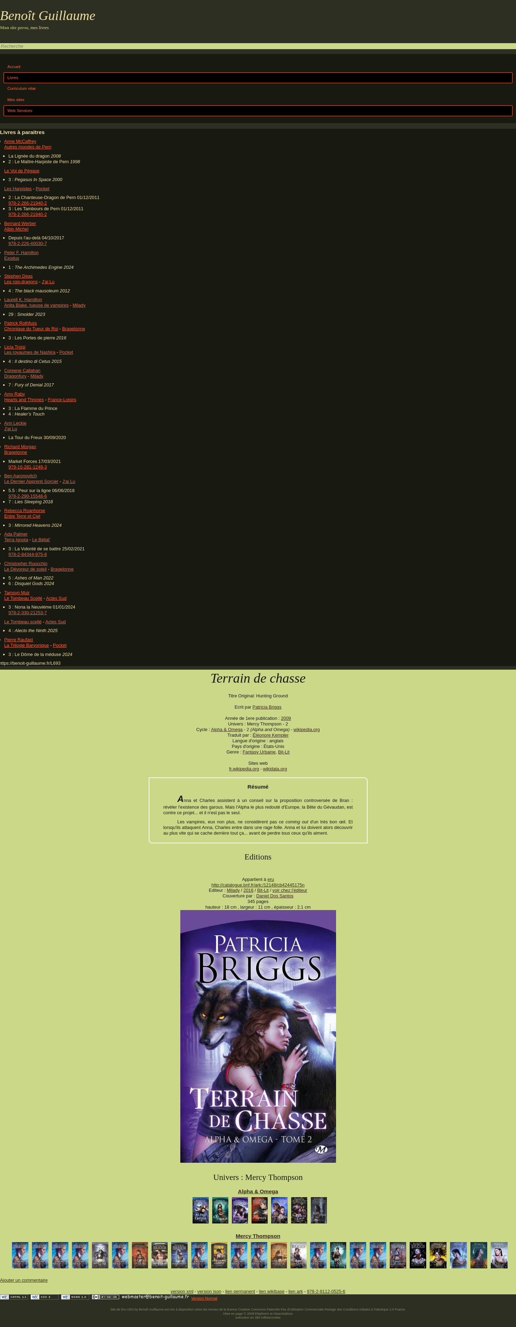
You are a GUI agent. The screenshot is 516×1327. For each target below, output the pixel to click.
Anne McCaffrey (20, 141)
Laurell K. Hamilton (23, 299)
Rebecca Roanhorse (24, 510)
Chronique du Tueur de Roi (31, 328)
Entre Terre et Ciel (22, 516)
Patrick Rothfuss (20, 323)
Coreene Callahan (22, 370)
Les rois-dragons (21, 281)
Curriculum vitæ (21, 88)
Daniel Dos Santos (275, 895)
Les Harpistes (18, 188)
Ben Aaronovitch (20, 475)
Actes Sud (56, 598)
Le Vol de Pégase (21, 170)
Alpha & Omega (226, 729)
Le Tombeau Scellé (23, 598)
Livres (12, 77)
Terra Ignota (16, 539)
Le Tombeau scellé (22, 621)
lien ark (295, 1291)
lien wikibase (271, 1291)
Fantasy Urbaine (259, 752)
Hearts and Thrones (24, 399)
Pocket (42, 188)
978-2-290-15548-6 (27, 496)
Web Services (19, 110)
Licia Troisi (14, 347)
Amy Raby (14, 394)
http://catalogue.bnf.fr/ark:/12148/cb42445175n (258, 885)
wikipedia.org (307, 729)
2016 (248, 890)
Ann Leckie (15, 423)
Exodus (11, 258)
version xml (182, 1291)
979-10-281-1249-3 (27, 467)
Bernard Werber (20, 223)
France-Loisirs (62, 399)
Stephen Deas (18, 276)
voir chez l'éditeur (290, 890)
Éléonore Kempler (270, 735)
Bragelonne (73, 328)
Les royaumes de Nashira (29, 352)
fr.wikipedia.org (244, 768)
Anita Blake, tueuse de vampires (36, 305)
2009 (286, 718)
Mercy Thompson (258, 1236)
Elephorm (262, 1313)
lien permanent (240, 1291)
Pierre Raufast (18, 639)
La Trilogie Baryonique (26, 645)
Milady (79, 305)
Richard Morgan (20, 446)
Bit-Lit (284, 752)
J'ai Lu (48, 281)
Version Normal (204, 1298)
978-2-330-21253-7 (27, 612)
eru (271, 879)
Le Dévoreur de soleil (25, 569)
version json (209, 1291)
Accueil (13, 67)
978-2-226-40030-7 (27, 243)
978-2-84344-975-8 (27, 554)
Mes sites (16, 100)
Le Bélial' (41, 539)
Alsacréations (283, 1313)
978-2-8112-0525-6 (326, 1291)
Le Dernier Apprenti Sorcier (31, 481)
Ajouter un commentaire (24, 1280)
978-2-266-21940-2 (27, 203)
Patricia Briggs (267, 707)
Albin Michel (16, 229)
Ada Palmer (16, 534)
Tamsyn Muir (17, 592)
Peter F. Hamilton (21, 252)
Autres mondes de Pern (27, 147)
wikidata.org (275, 768)
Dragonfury (15, 376)
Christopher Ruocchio (25, 563)
